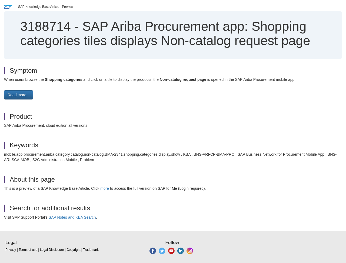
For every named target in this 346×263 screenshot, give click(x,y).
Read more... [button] (18, 95)
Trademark (91, 250)
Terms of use (28, 250)
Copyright (73, 250)
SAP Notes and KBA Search (72, 217)
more (104, 188)
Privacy (10, 250)
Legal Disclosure (52, 250)
